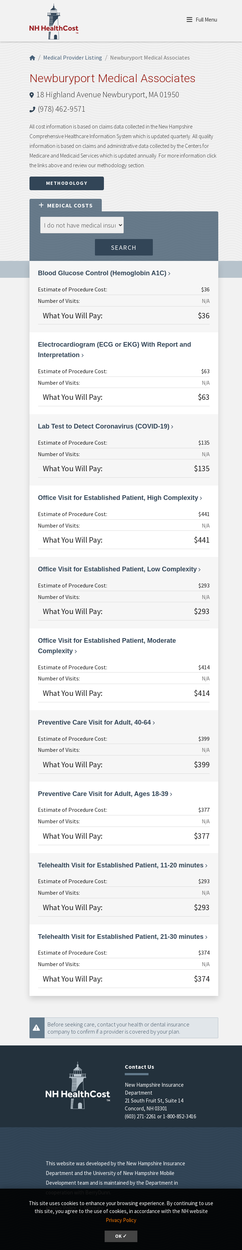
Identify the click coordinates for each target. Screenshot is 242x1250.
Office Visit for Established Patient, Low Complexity (117, 569)
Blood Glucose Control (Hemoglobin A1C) (102, 273)
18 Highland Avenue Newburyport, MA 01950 (107, 94)
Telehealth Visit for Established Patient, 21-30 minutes (121, 936)
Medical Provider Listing (72, 57)
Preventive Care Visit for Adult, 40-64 (94, 722)
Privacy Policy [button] (121, 1220)
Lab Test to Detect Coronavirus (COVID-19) (104, 426)
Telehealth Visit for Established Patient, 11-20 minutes (121, 865)
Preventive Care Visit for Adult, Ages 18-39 (103, 793)
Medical (65, 205)
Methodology (67, 183)
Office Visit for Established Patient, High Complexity (118, 497)
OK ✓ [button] (121, 1236)
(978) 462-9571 (62, 109)
